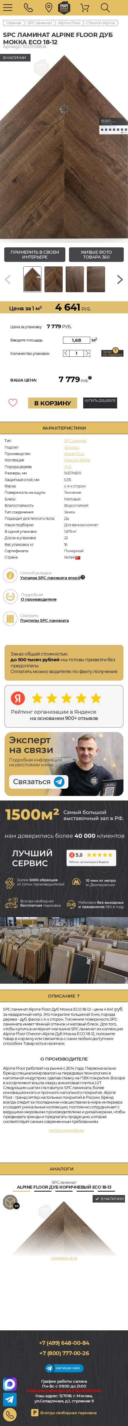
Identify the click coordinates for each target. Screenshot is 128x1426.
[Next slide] (120, 279)
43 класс (71, 447)
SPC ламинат (40, 22)
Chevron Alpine (100, 22)
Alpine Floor (69, 22)
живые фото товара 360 (96, 254)
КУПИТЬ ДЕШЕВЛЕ (100, 400)
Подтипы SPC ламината (44, 620)
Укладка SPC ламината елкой (50, 577)
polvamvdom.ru (64, 8)
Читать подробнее (66, 1130)
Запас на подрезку (112, 353)
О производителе (39, 599)
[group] (64, 147)
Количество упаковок (29, 353)
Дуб (67, 466)
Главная (13, 22)
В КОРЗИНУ (52, 403)
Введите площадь (26, 340)
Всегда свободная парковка (68, 1412)
